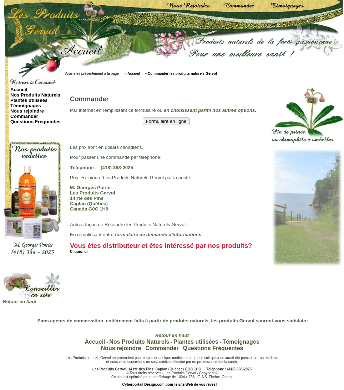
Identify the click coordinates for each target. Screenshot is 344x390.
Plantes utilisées (28, 100)
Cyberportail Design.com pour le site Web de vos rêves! (169, 384)
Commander (24, 116)
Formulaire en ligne (166, 121)
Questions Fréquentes (35, 121)
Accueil (133, 74)
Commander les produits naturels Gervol (182, 74)
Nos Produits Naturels (35, 95)
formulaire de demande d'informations (158, 234)
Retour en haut (19, 301)
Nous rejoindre (27, 111)
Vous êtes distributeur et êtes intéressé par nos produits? (161, 248)
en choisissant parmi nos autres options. (210, 110)
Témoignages (25, 105)
